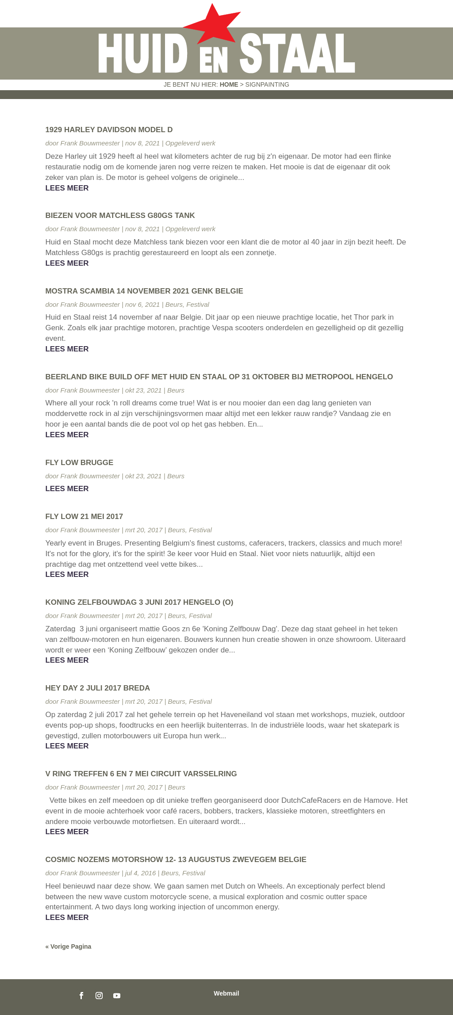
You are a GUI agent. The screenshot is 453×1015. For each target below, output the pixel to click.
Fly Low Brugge (79, 462)
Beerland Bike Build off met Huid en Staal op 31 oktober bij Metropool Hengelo (219, 377)
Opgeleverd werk (190, 143)
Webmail (226, 993)
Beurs (174, 304)
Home (229, 84)
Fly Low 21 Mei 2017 (84, 516)
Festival (197, 304)
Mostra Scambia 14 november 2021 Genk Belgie (144, 291)
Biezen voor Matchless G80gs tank (120, 215)
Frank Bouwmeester (90, 143)
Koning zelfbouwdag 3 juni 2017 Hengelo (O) (139, 602)
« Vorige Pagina (68, 946)
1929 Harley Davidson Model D (109, 130)
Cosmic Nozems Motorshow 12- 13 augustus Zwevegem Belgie (175, 859)
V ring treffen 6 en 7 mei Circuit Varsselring (141, 774)
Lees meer (66, 188)
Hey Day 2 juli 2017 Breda (97, 688)
